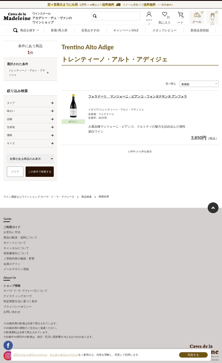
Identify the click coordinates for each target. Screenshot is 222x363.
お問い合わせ (11, 305)
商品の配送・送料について (20, 236)
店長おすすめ (90, 30)
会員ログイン (11, 260)
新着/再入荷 (59, 30)
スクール (197, 20)
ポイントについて (14, 241)
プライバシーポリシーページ (30, 354)
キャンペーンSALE (126, 30)
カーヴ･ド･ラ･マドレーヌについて (25, 286)
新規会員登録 (200, 30)
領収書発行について (16, 250)
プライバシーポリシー (17, 300)
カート (182, 21)
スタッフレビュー (164, 30)
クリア (15, 171)
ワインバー (212, 20)
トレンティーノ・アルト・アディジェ (27, 72)
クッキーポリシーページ (64, 354)
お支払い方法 (11, 231)
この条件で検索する (39, 171)
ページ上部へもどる (213, 207)
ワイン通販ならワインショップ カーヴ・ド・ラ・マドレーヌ (18, 17)
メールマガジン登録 (16, 265)
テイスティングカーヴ (17, 291)
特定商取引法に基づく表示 (20, 295)
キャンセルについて (16, 245)
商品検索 (86, 196)
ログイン (153, 21)
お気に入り (168, 21)
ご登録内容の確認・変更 (18, 255)
